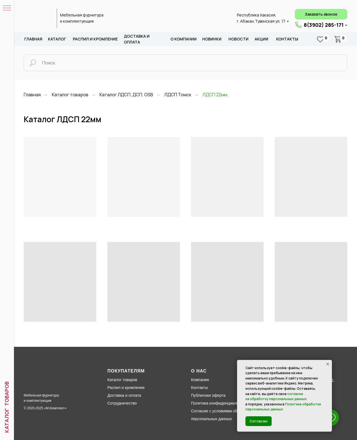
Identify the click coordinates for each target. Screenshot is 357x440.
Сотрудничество (122, 403)
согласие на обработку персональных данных (276, 396)
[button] (321, 14)
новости (238, 39)
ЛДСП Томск (177, 94)
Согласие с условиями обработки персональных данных (221, 415)
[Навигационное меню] (7, 8)
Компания (200, 380)
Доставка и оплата (124, 395)
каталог (57, 39)
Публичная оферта (208, 395)
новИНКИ (211, 39)
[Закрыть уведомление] (328, 364)
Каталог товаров (70, 94)
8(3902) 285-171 (324, 24)
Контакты (287, 39)
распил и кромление (95, 39)
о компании (183, 39)
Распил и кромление (125, 387)
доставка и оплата (136, 39)
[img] (37, 18)
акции (261, 39)
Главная (33, 39)
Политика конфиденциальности (220, 403)
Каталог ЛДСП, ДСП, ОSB (126, 94)
